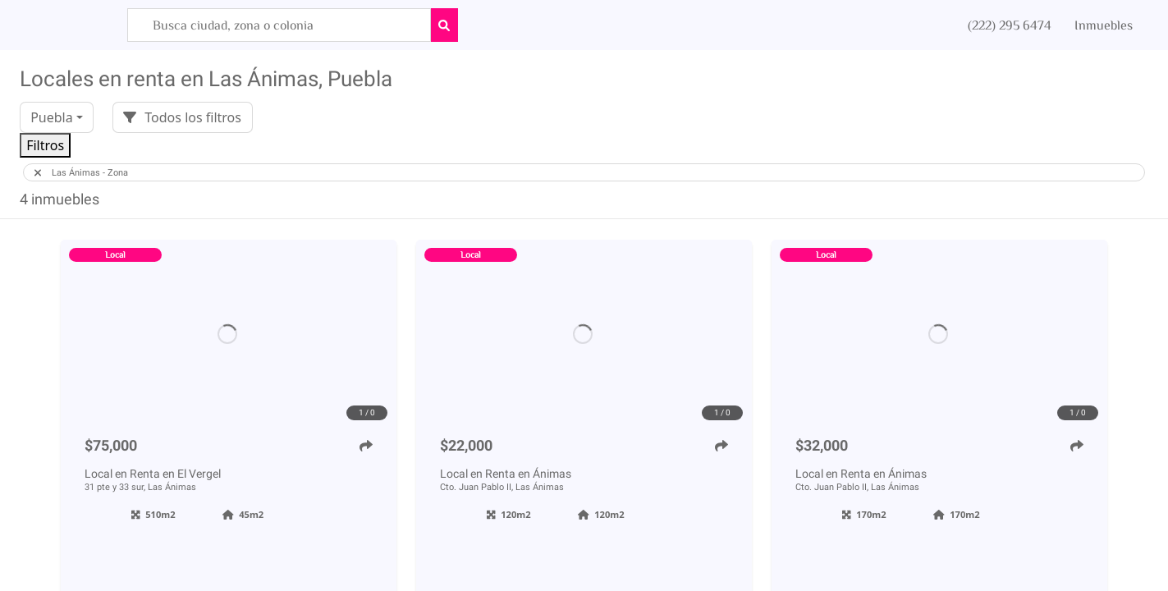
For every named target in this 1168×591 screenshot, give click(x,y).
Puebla (51, 117)
